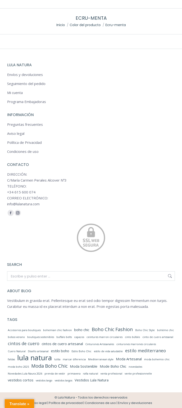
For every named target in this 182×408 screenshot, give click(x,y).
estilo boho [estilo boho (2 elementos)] (60, 350)
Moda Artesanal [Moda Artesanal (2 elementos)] (129, 358)
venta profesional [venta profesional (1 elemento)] (111, 373)
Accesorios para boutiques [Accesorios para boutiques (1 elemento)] (24, 330)
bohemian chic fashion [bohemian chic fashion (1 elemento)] (57, 330)
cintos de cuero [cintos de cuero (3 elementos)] (23, 343)
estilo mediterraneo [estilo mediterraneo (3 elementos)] (145, 350)
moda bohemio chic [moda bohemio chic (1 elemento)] (157, 359)
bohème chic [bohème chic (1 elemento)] (165, 330)
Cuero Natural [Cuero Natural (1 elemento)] (17, 351)
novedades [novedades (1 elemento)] (135, 366)
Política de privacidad (66, 403)
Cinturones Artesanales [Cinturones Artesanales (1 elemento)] (99, 344)
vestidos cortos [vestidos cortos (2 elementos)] (20, 380)
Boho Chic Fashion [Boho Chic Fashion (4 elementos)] (112, 329)
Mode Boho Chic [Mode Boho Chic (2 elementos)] (113, 366)
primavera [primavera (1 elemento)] (74, 373)
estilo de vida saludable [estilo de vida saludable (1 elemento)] (108, 351)
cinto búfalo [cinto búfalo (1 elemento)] (132, 337)
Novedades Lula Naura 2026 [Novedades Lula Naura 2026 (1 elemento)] (25, 373)
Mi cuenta (15, 92)
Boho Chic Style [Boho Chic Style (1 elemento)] (145, 330)
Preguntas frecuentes (25, 124)
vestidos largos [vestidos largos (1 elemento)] (63, 380)
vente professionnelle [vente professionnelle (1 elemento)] (138, 373)
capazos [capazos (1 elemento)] (79, 337)
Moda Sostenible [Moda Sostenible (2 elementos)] (83, 366)
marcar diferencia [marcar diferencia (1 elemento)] (74, 359)
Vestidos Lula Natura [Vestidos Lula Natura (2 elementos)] (92, 380)
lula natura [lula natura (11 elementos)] (34, 358)
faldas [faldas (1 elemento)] (11, 359)
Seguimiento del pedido (26, 83)
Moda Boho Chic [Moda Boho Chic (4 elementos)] (49, 366)
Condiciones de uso (23, 151)
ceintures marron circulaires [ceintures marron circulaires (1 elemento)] (104, 337)
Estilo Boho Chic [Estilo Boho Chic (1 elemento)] (81, 351)
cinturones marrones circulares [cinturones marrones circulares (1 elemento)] (136, 344)
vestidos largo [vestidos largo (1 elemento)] (44, 380)
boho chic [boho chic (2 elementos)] (81, 329)
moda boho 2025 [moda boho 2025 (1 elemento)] (18, 366)
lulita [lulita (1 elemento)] (57, 359)
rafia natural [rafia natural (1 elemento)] (90, 373)
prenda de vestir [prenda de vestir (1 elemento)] (55, 373)
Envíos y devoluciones (25, 74)
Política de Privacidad (24, 142)
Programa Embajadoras (26, 101)
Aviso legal (15, 133)
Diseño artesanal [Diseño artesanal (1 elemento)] (38, 351)
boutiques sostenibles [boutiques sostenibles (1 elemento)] (40, 337)
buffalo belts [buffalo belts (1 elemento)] (64, 337)
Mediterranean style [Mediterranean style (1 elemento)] (101, 359)
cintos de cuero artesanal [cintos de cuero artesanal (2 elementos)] (62, 343)
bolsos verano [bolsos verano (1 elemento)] (16, 337)
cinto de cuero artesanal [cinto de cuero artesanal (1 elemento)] (157, 337)
